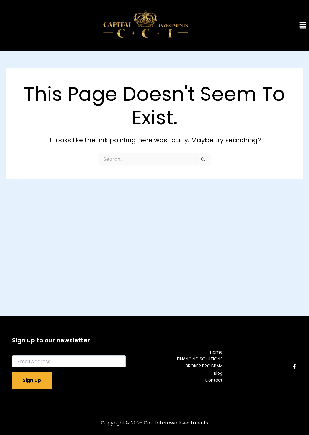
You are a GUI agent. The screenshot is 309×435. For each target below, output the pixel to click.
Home (216, 352)
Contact (214, 380)
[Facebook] (294, 366)
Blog (218, 373)
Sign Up (32, 380)
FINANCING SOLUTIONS (200, 359)
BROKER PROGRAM (204, 366)
